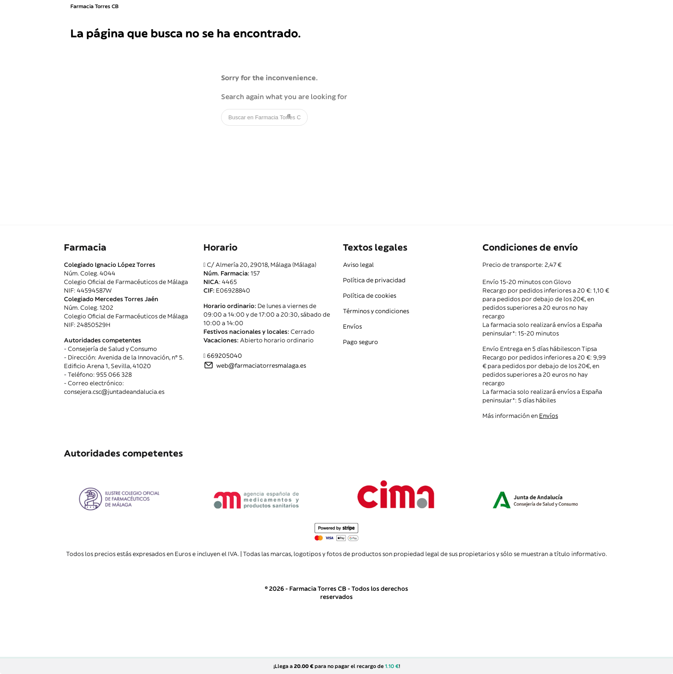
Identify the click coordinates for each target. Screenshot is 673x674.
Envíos (352, 326)
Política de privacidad (374, 280)
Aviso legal (358, 265)
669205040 (224, 356)
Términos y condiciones (376, 311)
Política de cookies (369, 295)
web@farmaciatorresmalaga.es (261, 365)
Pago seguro (360, 342)
